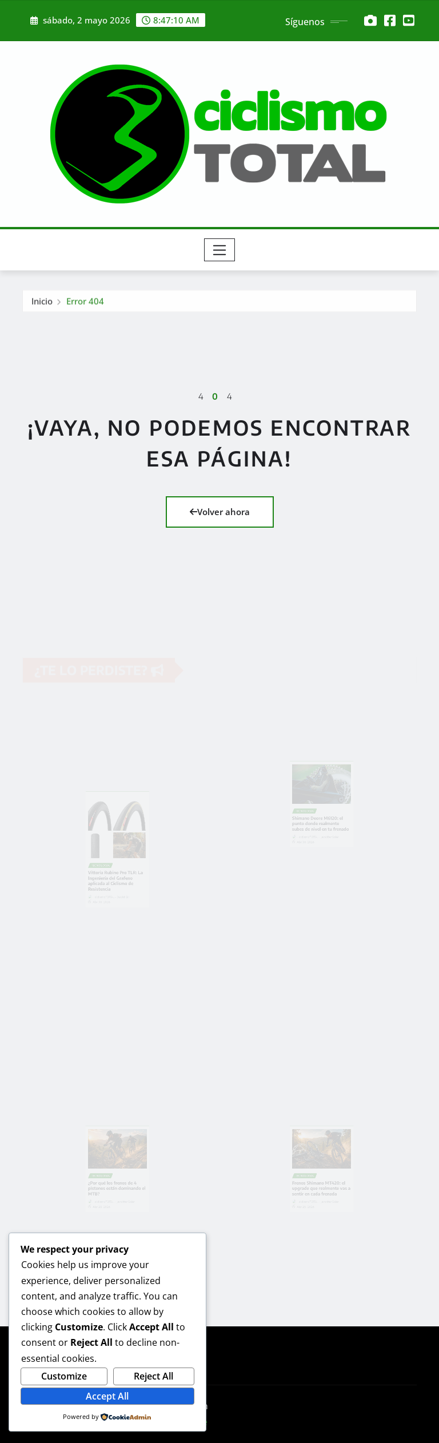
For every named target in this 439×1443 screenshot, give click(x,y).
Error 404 (85, 303)
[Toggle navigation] (220, 249)
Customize (64, 1376)
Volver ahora (220, 511)
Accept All (107, 1396)
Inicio (42, 303)
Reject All (153, 1376)
